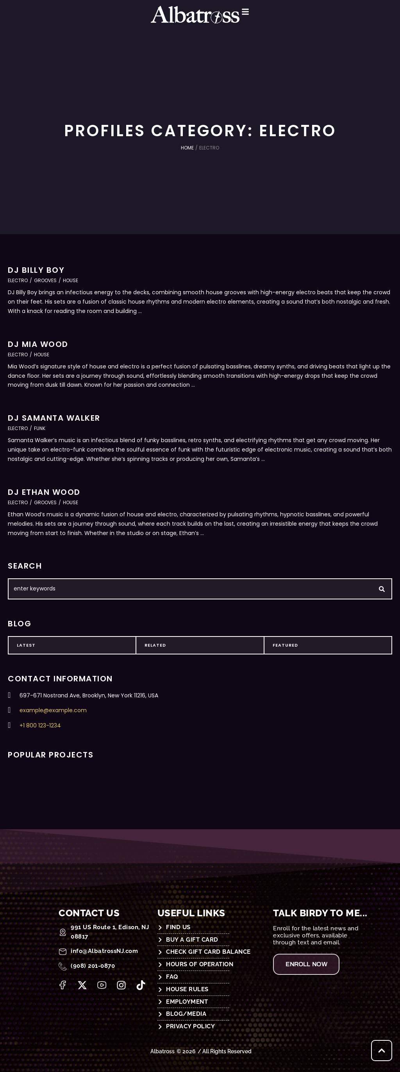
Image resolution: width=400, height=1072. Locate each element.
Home (187, 147)
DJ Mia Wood (38, 344)
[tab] (72, 645)
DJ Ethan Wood (44, 492)
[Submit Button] (382, 588)
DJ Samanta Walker (54, 417)
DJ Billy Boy (36, 270)
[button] (253, 12)
